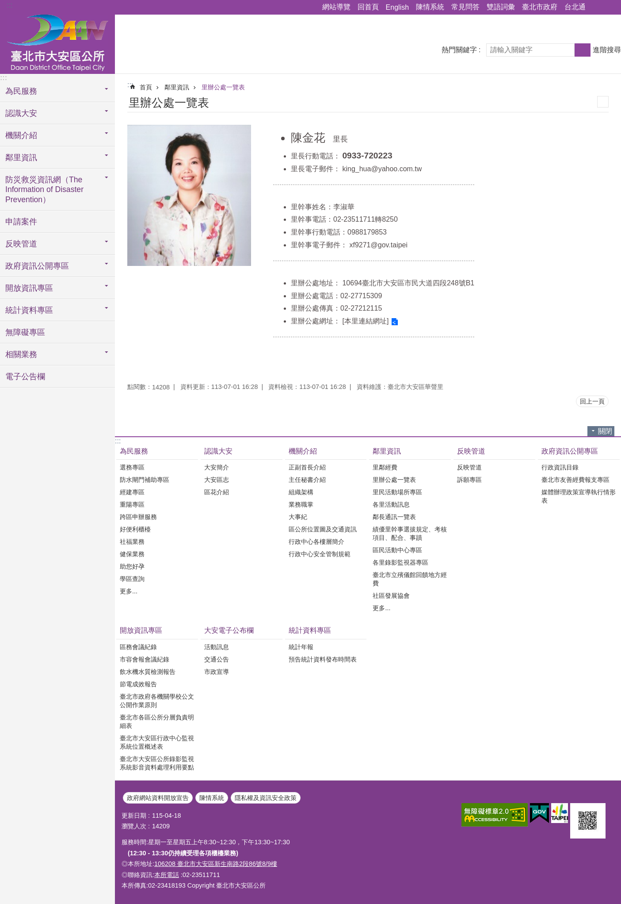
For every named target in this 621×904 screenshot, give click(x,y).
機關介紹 (303, 451)
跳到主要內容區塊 (4, 4)
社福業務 (132, 541)
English (397, 7)
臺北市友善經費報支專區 (575, 479)
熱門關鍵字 (459, 50)
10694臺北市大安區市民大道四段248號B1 (408, 283)
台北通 (575, 7)
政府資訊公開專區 (569, 451)
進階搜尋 (607, 50)
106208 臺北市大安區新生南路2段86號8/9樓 (215, 863)
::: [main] (130, 84)
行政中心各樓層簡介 (316, 541)
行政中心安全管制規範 (320, 554)
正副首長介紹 (307, 467)
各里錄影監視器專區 (400, 562)
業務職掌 (301, 504)
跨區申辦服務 (138, 516)
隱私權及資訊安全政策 (266, 797)
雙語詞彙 (501, 7)
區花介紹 (216, 492)
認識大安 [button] (21, 113)
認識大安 (218, 451)
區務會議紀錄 (138, 646)
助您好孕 (132, 566)
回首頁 (368, 7)
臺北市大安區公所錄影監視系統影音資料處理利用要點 (157, 763)
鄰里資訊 (176, 87)
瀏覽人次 (134, 826)
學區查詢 (132, 578)
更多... (128, 591)
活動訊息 (216, 646)
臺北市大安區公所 (57, 43)
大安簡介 (216, 467)
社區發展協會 (391, 595)
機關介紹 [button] (21, 135)
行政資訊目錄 (560, 467)
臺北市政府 (539, 7)
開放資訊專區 (141, 630)
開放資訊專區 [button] (29, 288)
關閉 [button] (605, 431)
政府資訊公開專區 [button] (37, 266)
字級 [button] (609, 7)
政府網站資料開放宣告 (158, 797)
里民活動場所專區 (397, 492)
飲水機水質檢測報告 (147, 671)
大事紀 (298, 516)
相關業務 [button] (21, 354)
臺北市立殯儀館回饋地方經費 (410, 579)
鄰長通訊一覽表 (394, 516)
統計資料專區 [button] (29, 310)
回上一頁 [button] (592, 401)
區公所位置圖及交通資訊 (323, 529)
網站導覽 (336, 7)
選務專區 (132, 467)
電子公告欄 (25, 376)
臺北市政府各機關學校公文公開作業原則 (157, 700)
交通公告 (216, 659)
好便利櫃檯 (135, 529)
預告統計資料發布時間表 (323, 659)
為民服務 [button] (21, 91)
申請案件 (21, 221)
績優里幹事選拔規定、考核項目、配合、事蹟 (410, 533)
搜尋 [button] (583, 50)
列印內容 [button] (603, 102)
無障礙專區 (25, 332)
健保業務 (132, 554)
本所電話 (166, 874)
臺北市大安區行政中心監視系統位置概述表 (157, 742)
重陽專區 (132, 504)
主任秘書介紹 (307, 479)
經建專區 (132, 492)
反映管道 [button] (21, 243)
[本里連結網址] (365, 321)
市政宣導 (216, 671)
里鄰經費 (385, 467)
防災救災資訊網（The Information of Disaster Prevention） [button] (44, 189)
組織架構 (301, 492)
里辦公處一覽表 (223, 87)
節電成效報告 (138, 684)
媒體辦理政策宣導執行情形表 (578, 496)
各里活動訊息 (391, 504)
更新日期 (134, 815)
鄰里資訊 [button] (21, 157)
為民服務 (134, 451)
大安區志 (216, 479)
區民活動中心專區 (397, 550)
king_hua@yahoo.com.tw (382, 169)
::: (9, 5)
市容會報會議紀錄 (144, 659)
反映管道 (471, 451)
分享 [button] (596, 7)
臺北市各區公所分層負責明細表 (157, 721)
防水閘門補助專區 (144, 479)
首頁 (146, 87)
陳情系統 (430, 7)
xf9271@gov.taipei (378, 245)
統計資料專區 (310, 630)
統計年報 (301, 646)
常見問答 (465, 7)
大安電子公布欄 (229, 630)
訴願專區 (469, 479)
